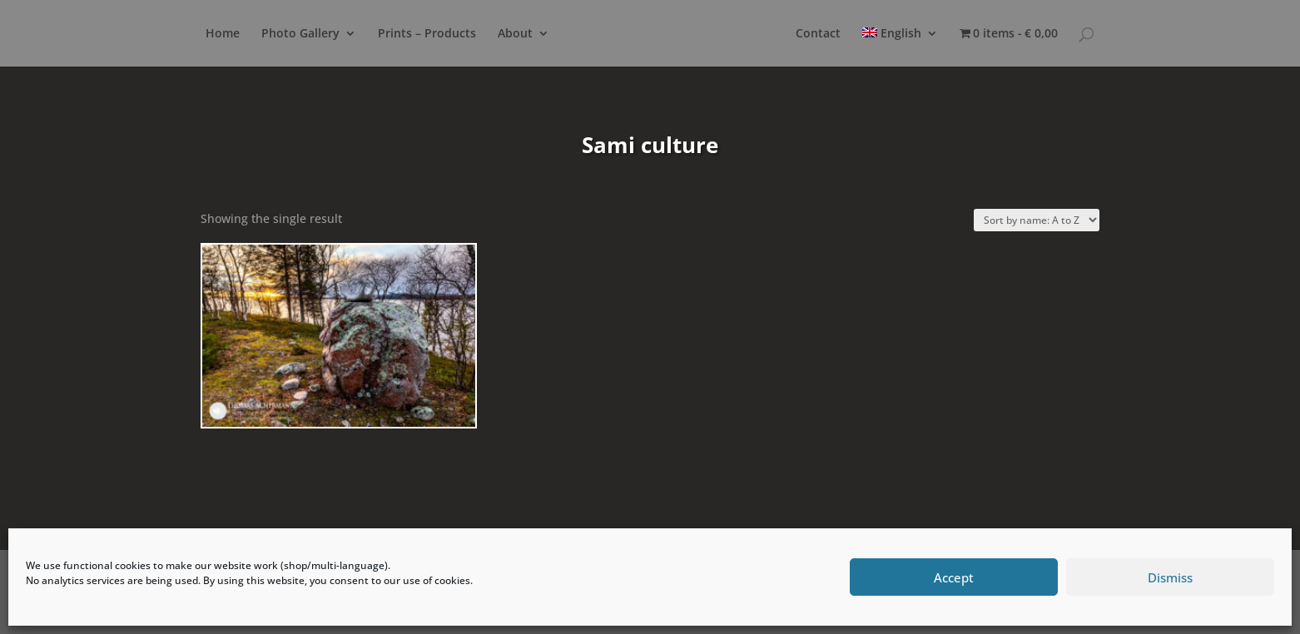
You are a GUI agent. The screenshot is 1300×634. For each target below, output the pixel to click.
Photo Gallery (300, 34)
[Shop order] (1036, 220)
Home (223, 34)
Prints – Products (427, 34)
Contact (818, 34)
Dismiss (1170, 577)
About (515, 34)
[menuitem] (900, 47)
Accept (954, 577)
